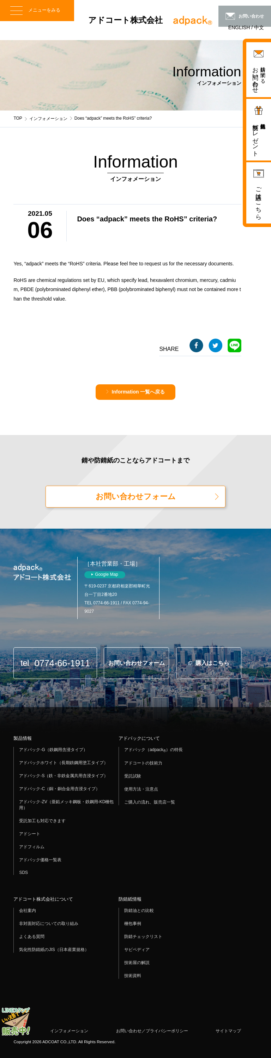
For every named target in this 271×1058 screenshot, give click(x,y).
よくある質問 (31, 936)
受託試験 (132, 776)
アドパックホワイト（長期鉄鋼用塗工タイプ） (63, 762)
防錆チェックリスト (143, 936)
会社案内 (27, 910)
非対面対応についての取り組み (48, 923)
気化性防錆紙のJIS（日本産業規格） (54, 949)
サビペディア (137, 949)
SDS (23, 872)
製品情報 (22, 738)
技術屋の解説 (137, 962)
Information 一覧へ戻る (138, 392)
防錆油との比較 (139, 910)
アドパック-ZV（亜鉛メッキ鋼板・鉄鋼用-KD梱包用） (66, 804)
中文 (259, 27)
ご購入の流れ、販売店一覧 (149, 802)
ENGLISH (239, 27)
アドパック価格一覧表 (40, 859)
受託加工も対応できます (42, 820)
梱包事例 (132, 923)
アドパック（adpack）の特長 (153, 750)
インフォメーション (48, 118)
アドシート (29, 833)
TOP (17, 118)
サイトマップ (228, 1030)
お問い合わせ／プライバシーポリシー (152, 1030)
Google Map (106, 574)
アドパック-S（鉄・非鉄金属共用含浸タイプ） (63, 775)
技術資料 (132, 975)
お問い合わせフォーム (136, 496)
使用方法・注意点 (141, 789)
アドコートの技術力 (143, 763)
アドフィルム (31, 846)
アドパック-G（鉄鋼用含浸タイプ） (53, 749)
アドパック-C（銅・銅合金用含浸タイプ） (59, 788)
